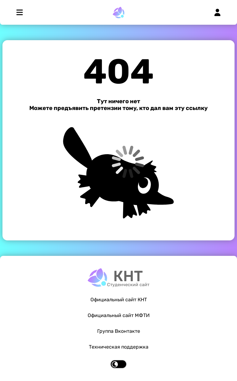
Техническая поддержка (118, 347)
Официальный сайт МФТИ (119, 315)
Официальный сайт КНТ (118, 300)
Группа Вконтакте (118, 331)
